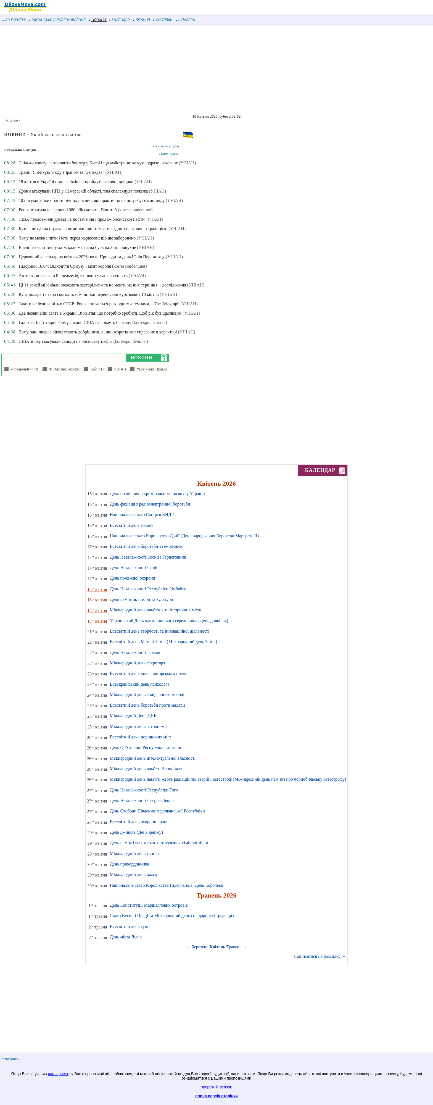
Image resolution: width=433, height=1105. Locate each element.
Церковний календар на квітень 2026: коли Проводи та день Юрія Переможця (92, 256)
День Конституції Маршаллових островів (149, 905)
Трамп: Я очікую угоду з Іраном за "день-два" (61, 172)
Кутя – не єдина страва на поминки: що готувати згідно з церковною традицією (93, 228)
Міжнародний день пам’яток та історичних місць (156, 609)
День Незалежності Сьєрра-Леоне (141, 800)
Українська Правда (150, 369)
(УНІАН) (187, 163)
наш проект (58, 1074)
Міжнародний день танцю (134, 853)
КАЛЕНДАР (120, 20)
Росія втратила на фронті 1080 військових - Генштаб (68, 209)
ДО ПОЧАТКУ (14, 20)
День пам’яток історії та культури (141, 599)
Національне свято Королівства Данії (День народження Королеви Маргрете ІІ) (184, 535)
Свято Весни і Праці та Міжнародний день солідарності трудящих (172, 915)
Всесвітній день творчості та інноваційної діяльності (159, 631)
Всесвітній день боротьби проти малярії (147, 705)
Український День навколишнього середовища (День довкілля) (169, 620)
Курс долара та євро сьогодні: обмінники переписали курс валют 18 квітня (89, 294)
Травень (234, 946)
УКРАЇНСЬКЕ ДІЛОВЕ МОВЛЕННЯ (57, 20)
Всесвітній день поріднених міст (140, 737)
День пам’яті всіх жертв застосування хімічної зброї (159, 842)
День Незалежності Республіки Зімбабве (148, 588)
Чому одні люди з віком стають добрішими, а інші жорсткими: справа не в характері (98, 332)
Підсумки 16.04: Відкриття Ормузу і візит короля (65, 266)
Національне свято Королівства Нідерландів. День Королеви (166, 885)
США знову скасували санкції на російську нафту (65, 341)
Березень (200, 946)
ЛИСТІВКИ (163, 20)
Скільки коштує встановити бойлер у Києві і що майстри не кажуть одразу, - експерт (98, 163)
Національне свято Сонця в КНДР (142, 514)
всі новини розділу (166, 146)
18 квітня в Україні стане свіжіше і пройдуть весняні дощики (76, 181)
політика (11, 1059)
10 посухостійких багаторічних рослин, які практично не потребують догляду (92, 200)
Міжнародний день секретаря (137, 663)
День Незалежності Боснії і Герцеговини (148, 557)
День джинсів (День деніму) (136, 832)
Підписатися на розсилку (320, 956)
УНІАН (119, 369)
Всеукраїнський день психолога (139, 684)
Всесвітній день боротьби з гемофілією (146, 546)
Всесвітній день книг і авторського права (148, 673)
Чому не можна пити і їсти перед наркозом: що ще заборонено (77, 238)
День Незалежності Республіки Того (144, 790)
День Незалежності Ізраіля (135, 652)
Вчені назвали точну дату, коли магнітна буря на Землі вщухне (77, 247)
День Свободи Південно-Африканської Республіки (157, 811)
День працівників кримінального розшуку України (157, 493)
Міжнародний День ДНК (133, 715)
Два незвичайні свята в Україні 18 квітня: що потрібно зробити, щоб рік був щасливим (100, 313)
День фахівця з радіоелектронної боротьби (150, 504)
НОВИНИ (97, 20)
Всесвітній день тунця (131, 926)
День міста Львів (126, 937)
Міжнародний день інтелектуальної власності (153, 758)
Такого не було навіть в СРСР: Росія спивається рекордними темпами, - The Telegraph (99, 303)
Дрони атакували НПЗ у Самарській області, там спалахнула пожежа (83, 191)
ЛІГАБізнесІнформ (63, 369)
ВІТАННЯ (142, 20)
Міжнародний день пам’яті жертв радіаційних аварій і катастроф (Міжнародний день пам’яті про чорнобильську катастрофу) (228, 779)
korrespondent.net (23, 369)
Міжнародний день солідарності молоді (147, 694)
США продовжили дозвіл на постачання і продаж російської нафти (81, 219)
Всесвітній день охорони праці (138, 821)
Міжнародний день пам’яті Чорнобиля (146, 768)
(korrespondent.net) (135, 209)
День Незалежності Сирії (133, 567)
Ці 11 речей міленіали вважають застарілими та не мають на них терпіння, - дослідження (102, 285)
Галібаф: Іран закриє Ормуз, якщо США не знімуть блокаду (75, 322)
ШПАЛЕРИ (185, 20)
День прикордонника (129, 864)
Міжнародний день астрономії (138, 726)
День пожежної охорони (132, 578)
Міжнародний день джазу (134, 874)
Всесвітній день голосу (131, 525)
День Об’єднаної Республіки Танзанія (145, 747)
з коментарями (169, 154)
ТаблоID (96, 369)
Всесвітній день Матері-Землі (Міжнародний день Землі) (163, 641)
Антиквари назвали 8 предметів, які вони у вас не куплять (73, 275)
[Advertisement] (165, 70)
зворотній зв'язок (216, 1087)
